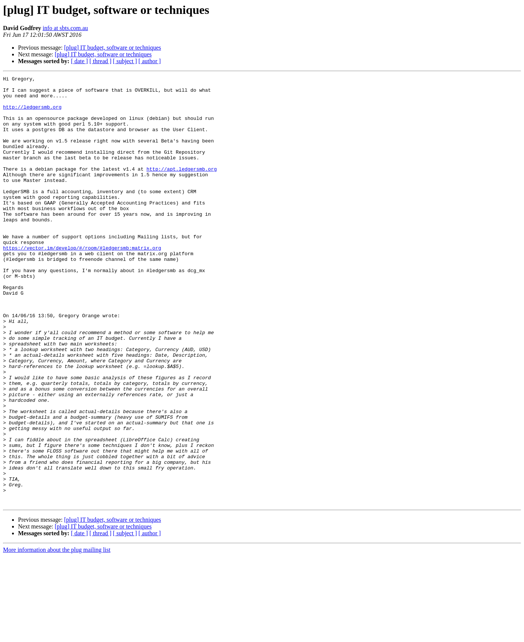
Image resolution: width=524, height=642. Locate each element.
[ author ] (150, 61)
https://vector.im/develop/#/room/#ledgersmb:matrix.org (82, 282)
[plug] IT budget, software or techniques (112, 47)
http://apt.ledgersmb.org (181, 188)
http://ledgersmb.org (32, 113)
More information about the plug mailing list (56, 635)
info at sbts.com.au (65, 28)
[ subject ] (125, 61)
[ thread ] (100, 61)
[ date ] (79, 61)
